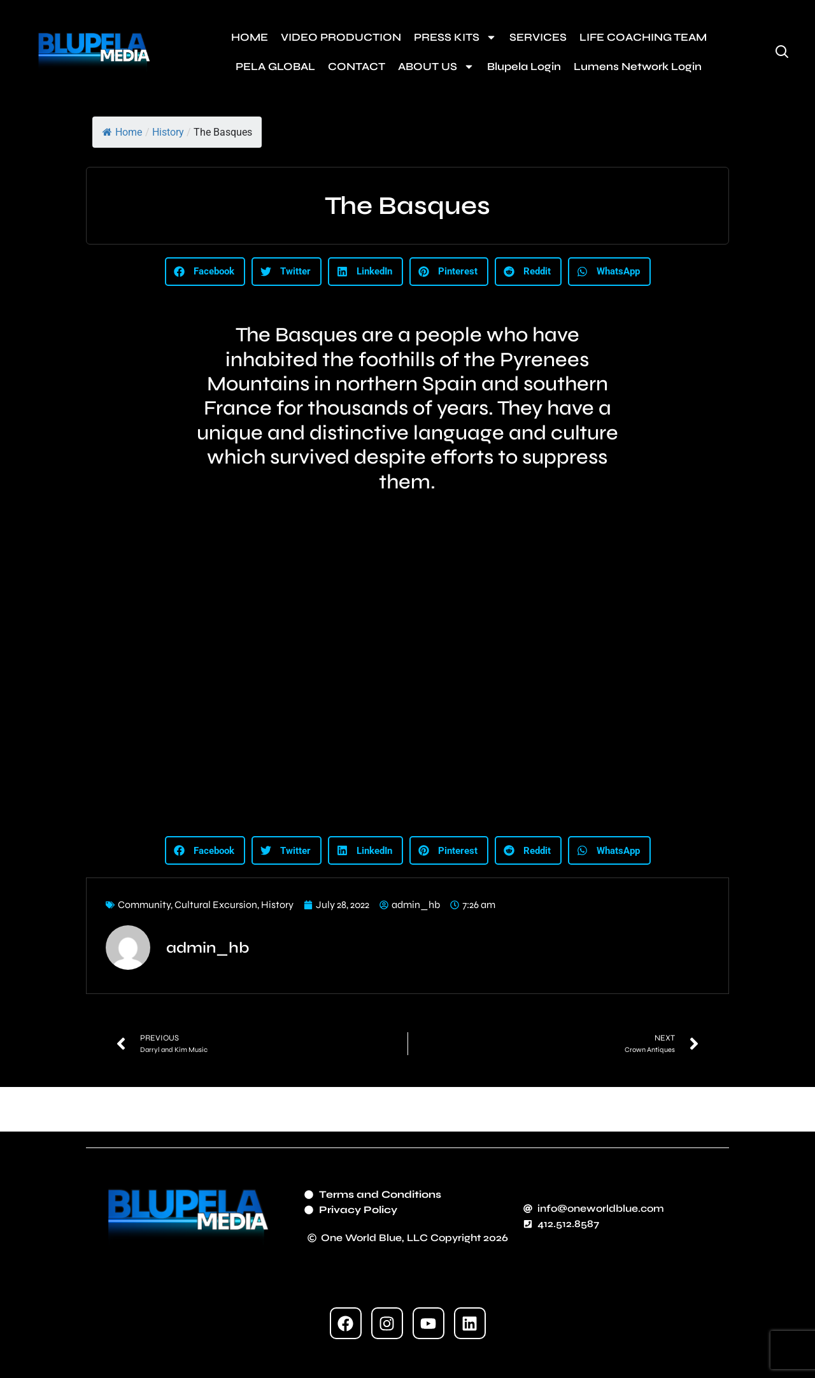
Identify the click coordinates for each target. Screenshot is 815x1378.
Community (144, 905)
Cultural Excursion (215, 905)
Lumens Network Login (638, 66)
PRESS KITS (455, 37)
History (168, 132)
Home (122, 132)
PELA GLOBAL (275, 66)
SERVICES (538, 37)
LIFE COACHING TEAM (643, 37)
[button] (205, 271)
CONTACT (356, 66)
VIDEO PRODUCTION (341, 37)
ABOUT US (436, 66)
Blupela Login (524, 66)
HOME (249, 37)
